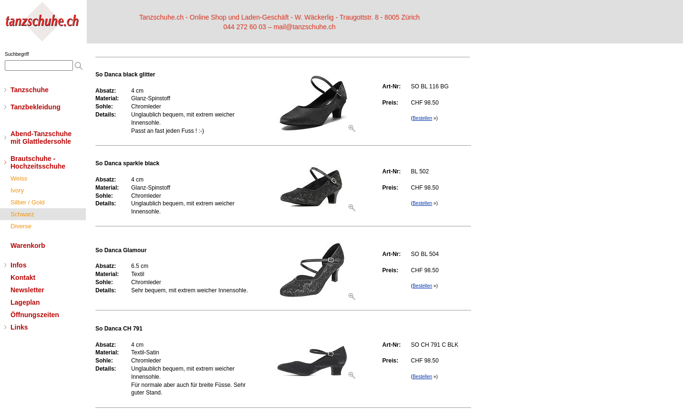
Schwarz (22, 214)
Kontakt (22, 277)
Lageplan (25, 302)
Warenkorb (27, 245)
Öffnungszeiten (34, 315)
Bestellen (422, 118)
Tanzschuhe (29, 90)
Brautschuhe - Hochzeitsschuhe (37, 162)
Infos (18, 265)
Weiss (18, 178)
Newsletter (27, 290)
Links (19, 327)
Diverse (20, 226)
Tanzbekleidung (35, 107)
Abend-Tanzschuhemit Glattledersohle (41, 137)
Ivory (17, 190)
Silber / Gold (27, 202)
